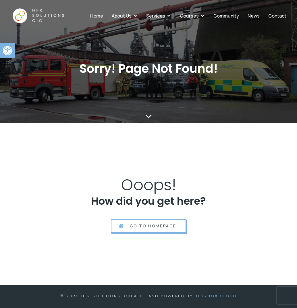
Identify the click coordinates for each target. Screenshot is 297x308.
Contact (277, 16)
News (254, 16)
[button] (7, 50)
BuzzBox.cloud (216, 296)
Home (96, 16)
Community (226, 16)
